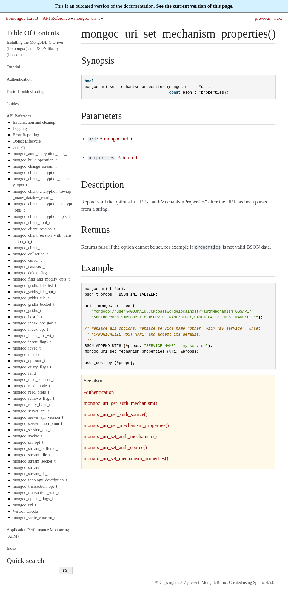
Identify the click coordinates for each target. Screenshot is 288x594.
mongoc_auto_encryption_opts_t (40, 153)
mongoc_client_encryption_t (37, 172)
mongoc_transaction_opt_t (35, 486)
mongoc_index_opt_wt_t (34, 335)
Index (11, 548)
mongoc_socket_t (27, 436)
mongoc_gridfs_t (27, 310)
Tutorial (13, 67)
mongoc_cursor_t (27, 260)
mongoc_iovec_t (27, 348)
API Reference (56, 18)
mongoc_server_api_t (31, 411)
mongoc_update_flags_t (33, 499)
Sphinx (259, 582)
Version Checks (26, 511)
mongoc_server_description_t (37, 423)
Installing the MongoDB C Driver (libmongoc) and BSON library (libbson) (35, 48)
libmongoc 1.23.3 (22, 18)
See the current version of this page (194, 6)
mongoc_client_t (27, 248)
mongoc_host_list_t (29, 317)
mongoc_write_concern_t (34, 517)
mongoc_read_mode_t (31, 386)
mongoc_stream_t (28, 467)
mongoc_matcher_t (29, 354)
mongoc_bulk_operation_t (35, 160)
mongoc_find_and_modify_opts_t (41, 279)
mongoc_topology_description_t (40, 480)
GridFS (19, 147)
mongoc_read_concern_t (33, 379)
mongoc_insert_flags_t (32, 342)
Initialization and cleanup (34, 122)
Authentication (19, 79)
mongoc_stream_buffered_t (36, 448)
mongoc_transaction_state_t (36, 492)
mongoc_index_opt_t (30, 329)
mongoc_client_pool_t (31, 223)
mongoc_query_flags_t (32, 367)
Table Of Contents (33, 33)
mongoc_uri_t (87, 18)
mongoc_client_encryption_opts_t (41, 216)
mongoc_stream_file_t (31, 455)
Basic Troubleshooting (25, 91)
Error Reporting (26, 135)
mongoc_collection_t (30, 254)
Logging (20, 128)
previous (263, 18)
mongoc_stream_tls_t (31, 473)
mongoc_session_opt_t (32, 430)
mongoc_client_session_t (34, 229)
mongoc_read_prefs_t (31, 392)
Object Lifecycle (27, 141)
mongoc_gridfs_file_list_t (34, 285)
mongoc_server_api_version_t (38, 417)
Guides (13, 104)
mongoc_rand (24, 373)
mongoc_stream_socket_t (34, 461)
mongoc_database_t (29, 266)
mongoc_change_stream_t (35, 166)
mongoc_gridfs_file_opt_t (34, 292)
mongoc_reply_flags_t (31, 404)
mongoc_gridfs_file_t (31, 298)
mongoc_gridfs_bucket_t (34, 304)
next (278, 18)
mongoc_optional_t (29, 361)
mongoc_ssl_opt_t (28, 442)
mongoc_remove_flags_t (33, 398)
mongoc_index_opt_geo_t (34, 323)
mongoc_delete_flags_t (32, 273)
